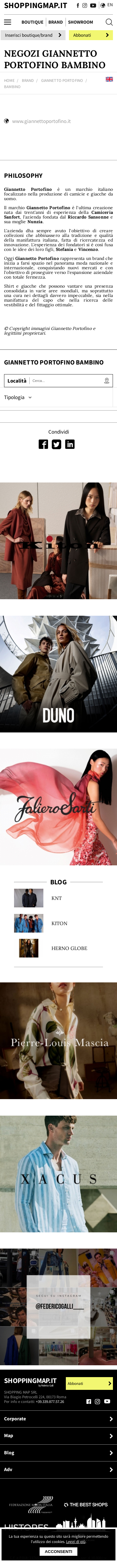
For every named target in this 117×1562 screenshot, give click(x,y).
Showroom (80, 22)
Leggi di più (75, 1541)
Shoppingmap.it (30, 1383)
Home (9, 80)
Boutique (32, 22)
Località (17, 380)
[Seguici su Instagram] (84, 6)
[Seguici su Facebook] (78, 6)
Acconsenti (58, 1551)
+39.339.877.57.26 (50, 1401)
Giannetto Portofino (62, 80)
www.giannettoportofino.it (41, 121)
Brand (55, 22)
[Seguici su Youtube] (92, 6)
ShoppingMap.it (35, 5)
